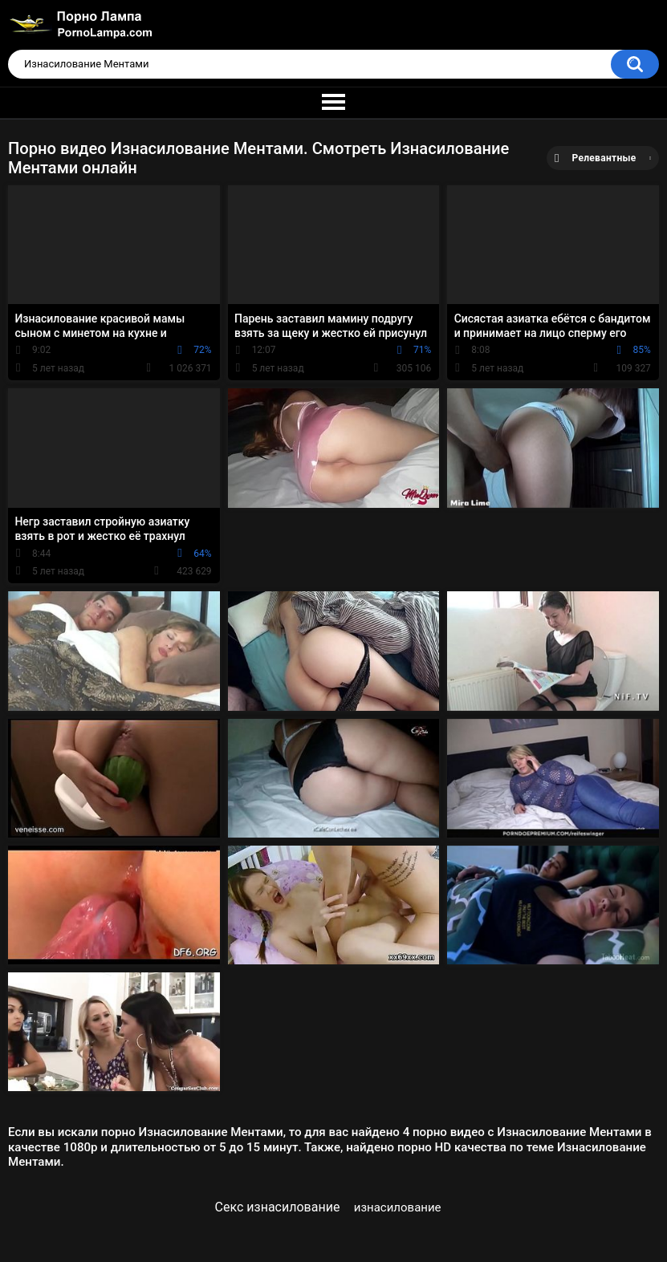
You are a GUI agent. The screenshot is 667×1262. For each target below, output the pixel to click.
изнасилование (397, 1207)
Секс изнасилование (277, 1207)
